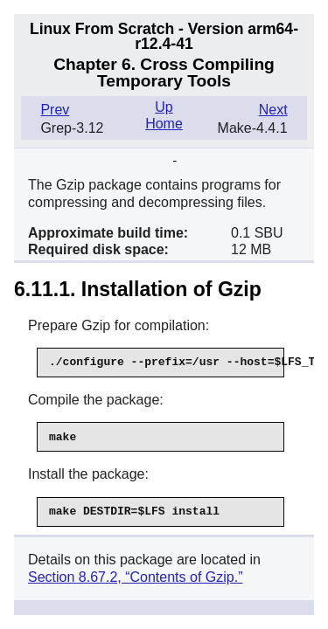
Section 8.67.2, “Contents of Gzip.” (135, 577)
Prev (54, 109)
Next (273, 109)
